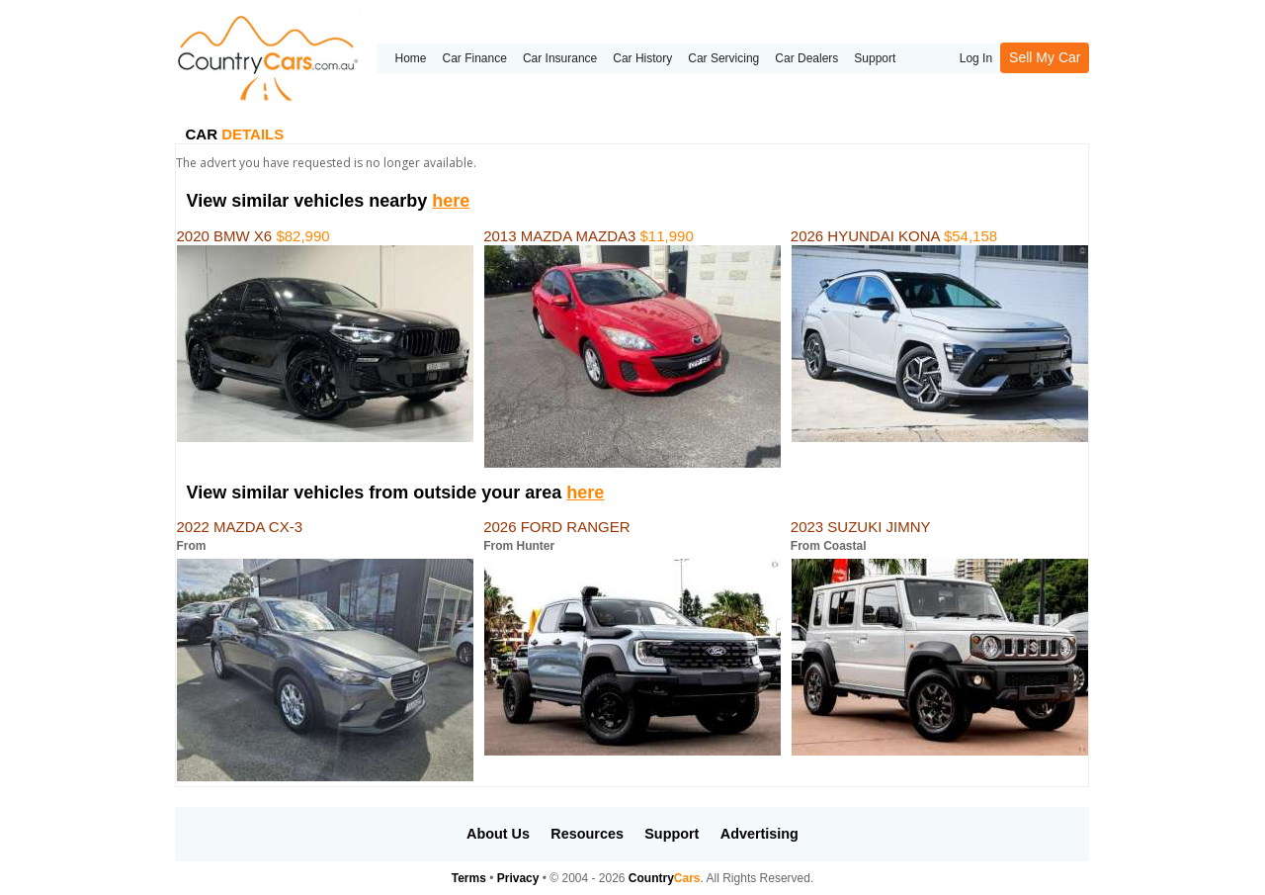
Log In (976, 58)
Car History (642, 58)
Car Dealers (806, 58)
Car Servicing (723, 58)
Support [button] (671, 834)
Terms (469, 878)
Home (410, 58)
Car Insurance (560, 58)
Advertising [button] (759, 834)
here (450, 201)
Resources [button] (587, 834)
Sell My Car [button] (1044, 57)
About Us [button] (498, 834)
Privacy (518, 878)
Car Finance (475, 58)
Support (874, 58)
